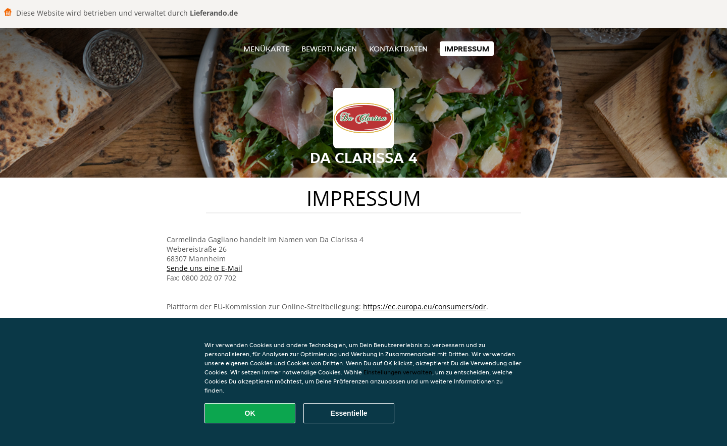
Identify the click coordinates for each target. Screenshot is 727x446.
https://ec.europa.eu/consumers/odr (424, 306)
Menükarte (266, 48)
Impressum (466, 48)
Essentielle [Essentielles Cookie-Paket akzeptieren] (348, 413)
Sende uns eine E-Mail (204, 268)
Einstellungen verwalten (398, 372)
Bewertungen (329, 48)
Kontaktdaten (398, 48)
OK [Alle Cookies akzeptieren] (250, 413)
